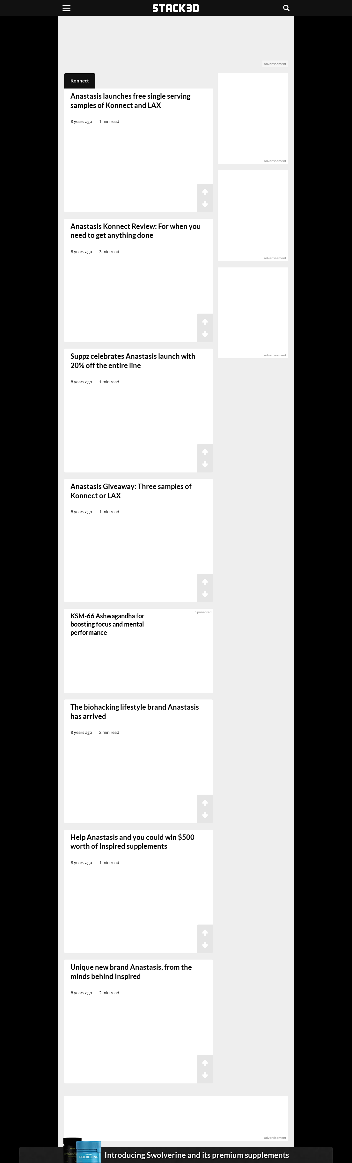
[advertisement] (176, 44)
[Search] (286, 8)
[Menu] (66, 8)
